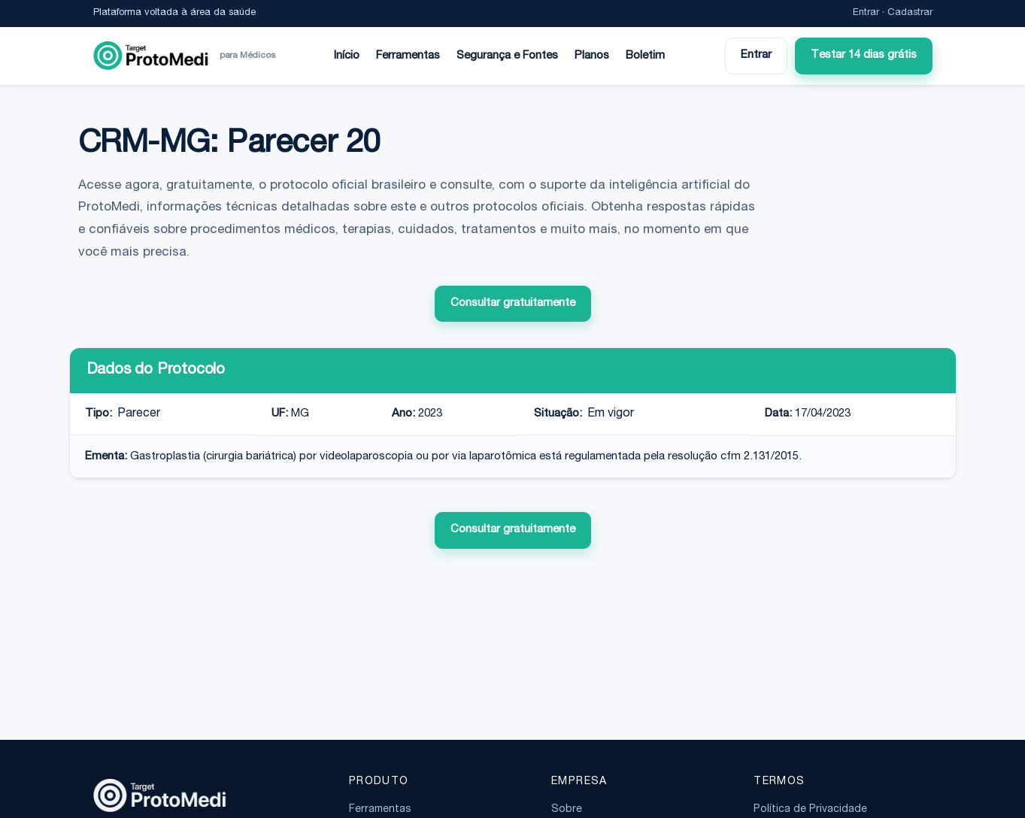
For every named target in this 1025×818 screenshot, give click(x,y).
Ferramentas (408, 56)
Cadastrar (910, 13)
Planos (592, 56)
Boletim (645, 56)
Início (346, 56)
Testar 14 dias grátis (864, 55)
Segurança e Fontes (507, 56)
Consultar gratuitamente (512, 303)
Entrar (866, 13)
